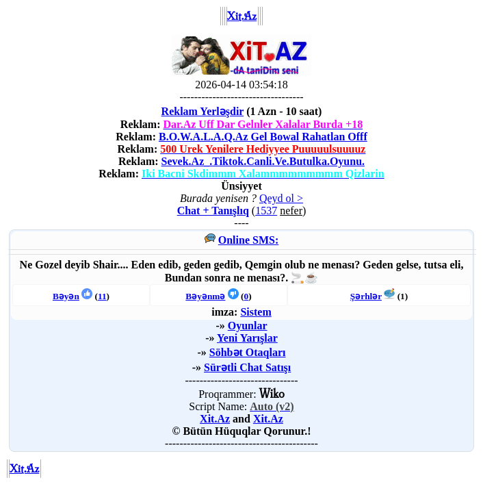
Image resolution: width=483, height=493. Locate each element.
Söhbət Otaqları (247, 352)
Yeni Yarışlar (247, 338)
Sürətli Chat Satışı (247, 367)
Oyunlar (247, 325)
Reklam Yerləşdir (202, 111)
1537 (266, 210)
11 (102, 296)
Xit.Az (215, 419)
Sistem (255, 312)
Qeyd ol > (281, 198)
